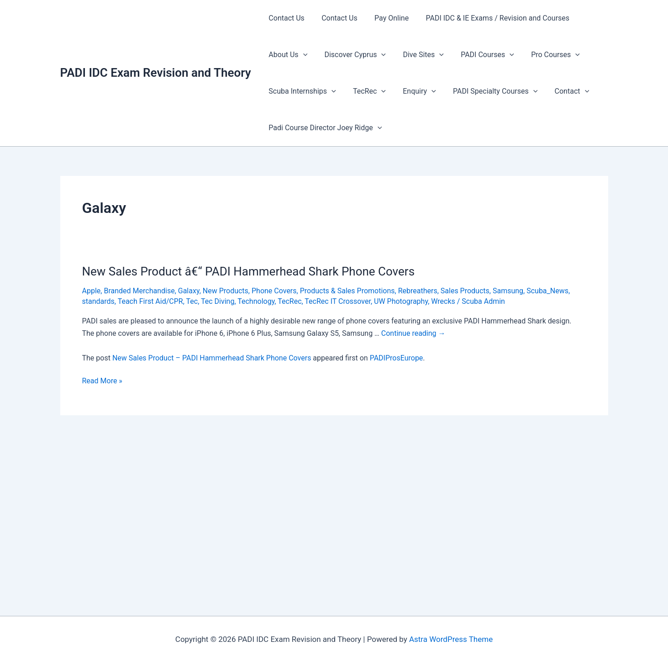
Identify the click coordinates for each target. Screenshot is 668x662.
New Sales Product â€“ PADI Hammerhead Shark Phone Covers (248, 271)
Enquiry (413, 91)
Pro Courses (544, 55)
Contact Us (286, 18)
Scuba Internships (301, 91)
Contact (561, 91)
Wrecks (443, 301)
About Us (287, 55)
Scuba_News (547, 290)
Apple (91, 290)
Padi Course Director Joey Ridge (324, 128)
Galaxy (189, 290)
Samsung (508, 290)
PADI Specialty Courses (486, 91)
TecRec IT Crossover (338, 301)
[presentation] (301, 55)
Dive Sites (417, 55)
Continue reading (413, 333)
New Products (225, 290)
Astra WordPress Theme (451, 639)
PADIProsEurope (396, 358)
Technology (255, 301)
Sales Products (465, 290)
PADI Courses (479, 55)
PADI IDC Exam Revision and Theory (155, 72)
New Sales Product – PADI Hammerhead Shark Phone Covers (211, 358)
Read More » (102, 381)
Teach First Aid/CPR (150, 301)
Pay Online (385, 18)
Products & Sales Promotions (347, 290)
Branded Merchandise (139, 290)
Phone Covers (274, 290)
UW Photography (401, 301)
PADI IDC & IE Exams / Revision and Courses (489, 18)
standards (98, 301)
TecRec (365, 91)
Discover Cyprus (351, 55)
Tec (192, 301)
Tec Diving (217, 301)
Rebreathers (417, 290)
